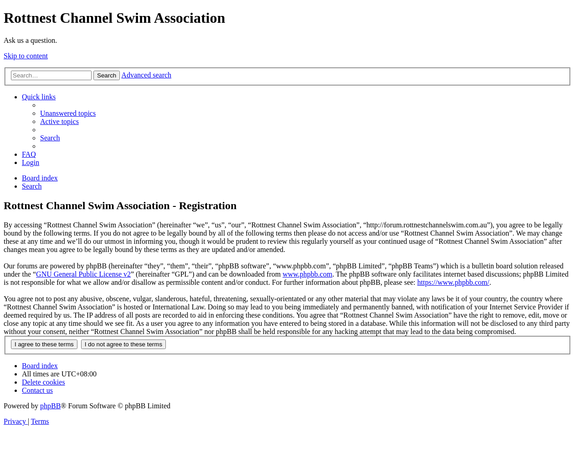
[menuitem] (68, 113)
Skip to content (26, 56)
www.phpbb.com (307, 274)
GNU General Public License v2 (83, 274)
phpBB (50, 406)
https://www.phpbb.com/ (453, 282)
